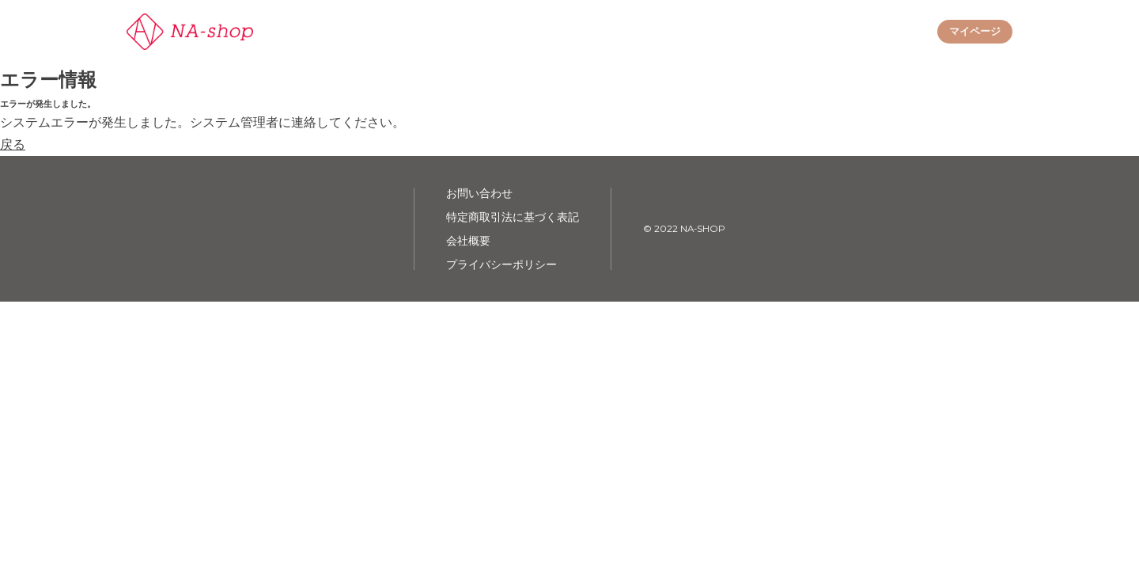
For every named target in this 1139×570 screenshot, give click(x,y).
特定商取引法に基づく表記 (512, 217)
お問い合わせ (479, 193)
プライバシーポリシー (501, 264)
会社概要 (468, 240)
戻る (12, 144)
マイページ (975, 31)
